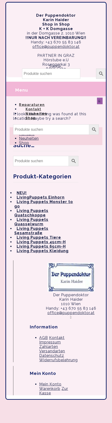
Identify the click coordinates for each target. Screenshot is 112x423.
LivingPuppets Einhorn (41, 197)
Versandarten (52, 351)
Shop (30, 118)
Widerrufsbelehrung (58, 360)
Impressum (50, 342)
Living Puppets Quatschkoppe (31, 212)
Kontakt (57, 337)
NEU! (22, 193)
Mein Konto (50, 384)
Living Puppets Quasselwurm (31, 221)
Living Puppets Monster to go (43, 204)
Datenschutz (51, 355)
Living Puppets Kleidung (43, 251)
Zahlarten (48, 346)
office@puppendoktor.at (56, 46)
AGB (43, 337)
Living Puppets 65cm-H (41, 246)
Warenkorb (49, 388)
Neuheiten (29, 138)
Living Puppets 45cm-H (41, 242)
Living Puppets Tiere (39, 237)
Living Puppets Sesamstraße (31, 230)
